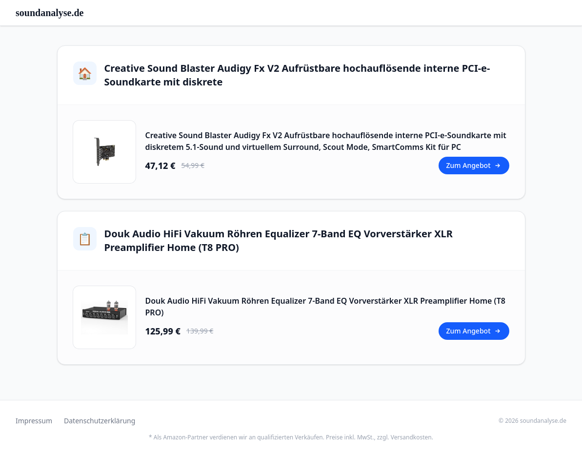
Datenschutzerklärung (99, 420)
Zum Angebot (474, 165)
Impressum (34, 420)
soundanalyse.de (50, 12)
